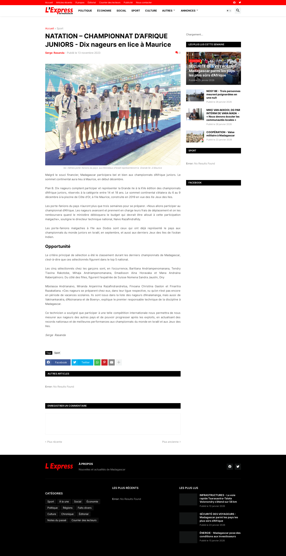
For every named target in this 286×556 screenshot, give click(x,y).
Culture (151, 10)
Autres (167, 10)
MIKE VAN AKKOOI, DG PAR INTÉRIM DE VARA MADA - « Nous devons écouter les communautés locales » (223, 115)
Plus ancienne (170, 441)
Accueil (49, 2)
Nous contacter (144, 2)
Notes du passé (56, 520)
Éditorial (92, 2)
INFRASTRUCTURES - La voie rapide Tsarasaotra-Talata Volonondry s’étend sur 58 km (218, 498)
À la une (64, 501)
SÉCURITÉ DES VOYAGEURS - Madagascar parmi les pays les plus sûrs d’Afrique (219, 517)
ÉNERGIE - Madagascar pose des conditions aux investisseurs (220, 534)
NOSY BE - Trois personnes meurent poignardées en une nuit (223, 94)
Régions (67, 507)
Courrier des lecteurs (109, 2)
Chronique (67, 513)
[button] (229, 10)
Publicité (128, 2)
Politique (85, 10)
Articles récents (64, 2)
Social (121, 10)
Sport (135, 10)
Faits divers (84, 507)
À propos (79, 2)
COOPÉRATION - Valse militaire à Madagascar (220, 134)
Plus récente (54, 441)
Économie (104, 10)
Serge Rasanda (54, 52)
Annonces (188, 10)
